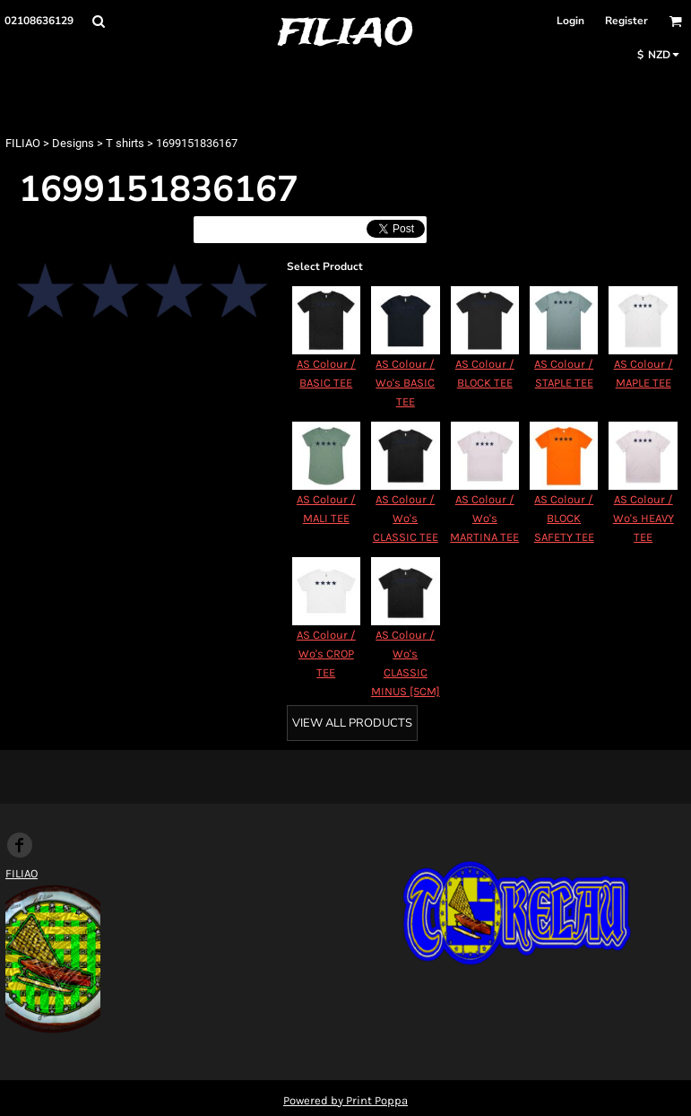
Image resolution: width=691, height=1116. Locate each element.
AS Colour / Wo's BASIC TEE (405, 382)
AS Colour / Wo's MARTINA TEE (484, 518)
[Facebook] (19, 845)
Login (570, 20)
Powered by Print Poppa (345, 1100)
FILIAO (22, 143)
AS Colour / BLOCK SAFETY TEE (564, 518)
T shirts (125, 143)
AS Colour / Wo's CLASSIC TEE (405, 518)
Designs (73, 143)
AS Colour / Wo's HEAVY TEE (643, 518)
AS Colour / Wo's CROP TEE (326, 653)
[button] (98, 21)
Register (626, 20)
